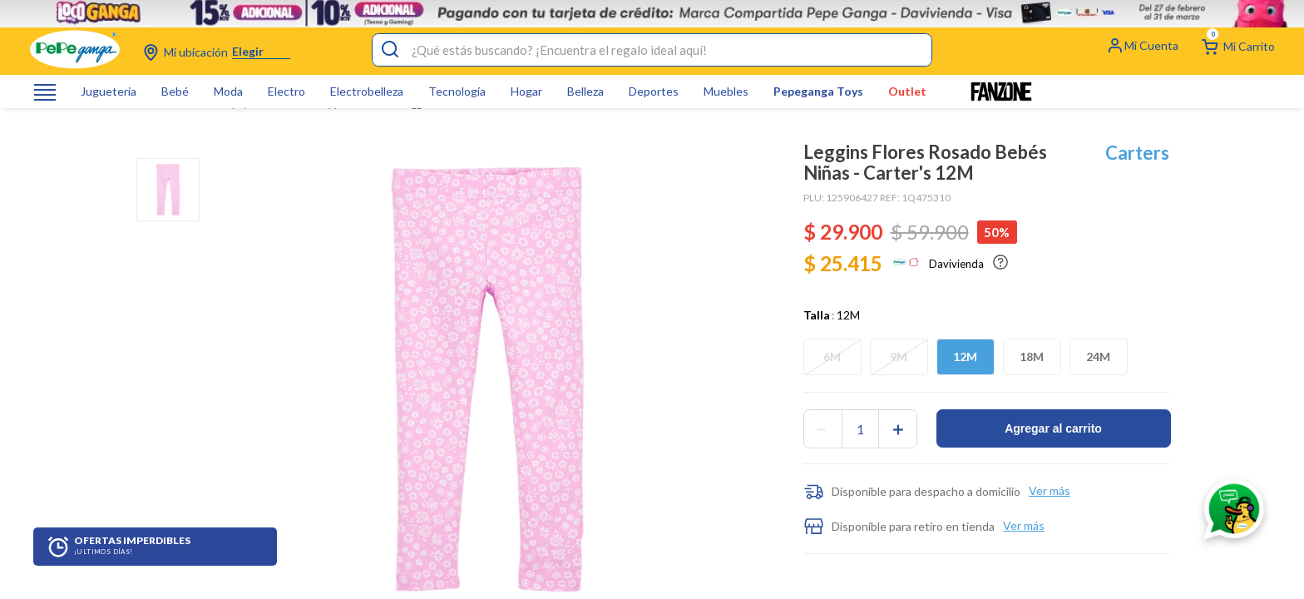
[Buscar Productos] (390, 50)
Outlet (907, 91)
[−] (821, 419)
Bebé (175, 91)
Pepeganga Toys (818, 91)
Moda (228, 91)
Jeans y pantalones (341, 129)
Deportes (654, 91)
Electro (286, 91)
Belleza (585, 91)
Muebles (726, 91)
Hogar (526, 91)
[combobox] (652, 50)
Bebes (192, 129)
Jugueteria (108, 91)
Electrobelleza (366, 91)
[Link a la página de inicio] (152, 129)
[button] (965, 347)
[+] (897, 419)
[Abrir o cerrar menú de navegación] (45, 92)
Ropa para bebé (253, 129)
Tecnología (457, 91)
